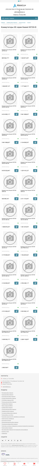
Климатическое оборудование (9, 398)
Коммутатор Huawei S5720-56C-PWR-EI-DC (28, 331)
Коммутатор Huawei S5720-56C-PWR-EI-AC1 (9, 360)
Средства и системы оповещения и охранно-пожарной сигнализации (18, 426)
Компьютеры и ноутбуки (7, 414)
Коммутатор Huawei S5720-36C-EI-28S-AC (9, 219)
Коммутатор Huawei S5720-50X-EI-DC (9, 134)
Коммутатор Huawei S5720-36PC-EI (9, 191)
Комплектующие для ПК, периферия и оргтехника (13, 416)
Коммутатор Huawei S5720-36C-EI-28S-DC (28, 219)
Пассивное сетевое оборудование (10, 424)
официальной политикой (17, 445)
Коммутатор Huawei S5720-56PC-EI (28, 191)
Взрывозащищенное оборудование (10, 422)
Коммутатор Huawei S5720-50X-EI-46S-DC (9, 163)
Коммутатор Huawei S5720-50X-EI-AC (28, 106)
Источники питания (6, 420)
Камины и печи (5, 431)
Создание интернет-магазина (8, 461)
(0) (5, 54)
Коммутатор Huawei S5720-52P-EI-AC (28, 50)
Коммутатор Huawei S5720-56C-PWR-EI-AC (9, 331)
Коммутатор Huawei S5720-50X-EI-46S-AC (28, 134)
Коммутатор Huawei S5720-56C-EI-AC (9, 303)
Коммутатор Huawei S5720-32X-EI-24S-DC (9, 106)
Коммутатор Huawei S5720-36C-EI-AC (9, 247)
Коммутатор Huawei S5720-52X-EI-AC (28, 163)
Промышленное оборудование (9, 402)
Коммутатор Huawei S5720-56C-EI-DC (28, 303)
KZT (19, 1)
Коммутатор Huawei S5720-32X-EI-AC (9, 78)
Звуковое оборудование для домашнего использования (15, 429)
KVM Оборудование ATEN (8, 400)
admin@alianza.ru (7, 386)
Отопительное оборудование (8, 396)
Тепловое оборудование (7, 392)
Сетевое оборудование (7, 403)
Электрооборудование (7, 427)
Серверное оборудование (8, 411)
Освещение (4, 433)
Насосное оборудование (7, 394)
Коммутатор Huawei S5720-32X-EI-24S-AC (28, 78)
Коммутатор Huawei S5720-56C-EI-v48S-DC (28, 275)
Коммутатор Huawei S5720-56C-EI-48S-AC (9, 275)
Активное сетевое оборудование (9, 413)
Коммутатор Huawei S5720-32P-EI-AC (9, 50)
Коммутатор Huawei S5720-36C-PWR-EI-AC (28, 247)
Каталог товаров (8, 18)
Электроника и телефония (8, 418)
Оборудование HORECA (7, 405)
